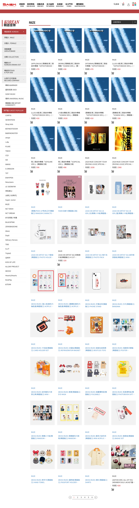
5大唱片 (9, 5)
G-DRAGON (9, 168)
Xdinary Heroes (11, 240)
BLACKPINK (10, 222)
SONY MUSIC (10, 94)
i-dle (7, 142)
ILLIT (7, 248)
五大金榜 (50, 5)
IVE (6, 160)
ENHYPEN (9, 177)
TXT (6, 173)
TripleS (8, 253)
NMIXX (8, 164)
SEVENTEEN (10, 120)
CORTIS (8, 115)
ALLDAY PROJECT (12, 266)
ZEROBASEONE (11, 226)
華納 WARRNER (11, 85)
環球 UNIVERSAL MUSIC (14, 98)
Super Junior (10, 200)
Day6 (7, 235)
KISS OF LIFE (10, 262)
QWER (7, 257)
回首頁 (22, 5)
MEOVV (8, 271)
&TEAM (8, 284)
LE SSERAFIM (10, 186)
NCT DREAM (10, 213)
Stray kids (9, 124)
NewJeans (9, 182)
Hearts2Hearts (11, 275)
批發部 (60, 5)
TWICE (8, 151)
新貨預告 (31, 5)
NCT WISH (9, 208)
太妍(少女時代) (11, 195)
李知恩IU (8, 191)
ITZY (7, 155)
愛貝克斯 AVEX (11, 89)
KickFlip (8, 280)
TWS (7, 244)
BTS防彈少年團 (11, 217)
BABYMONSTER (11, 133)
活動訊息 (40, 5)
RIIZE (7, 204)
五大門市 (69, 5)
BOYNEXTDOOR (11, 128)
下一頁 (95, 497)
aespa (7, 137)
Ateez (7, 231)
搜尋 (117, 4)
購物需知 (80, 5)
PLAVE (7, 146)
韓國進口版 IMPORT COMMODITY (13, 104)
